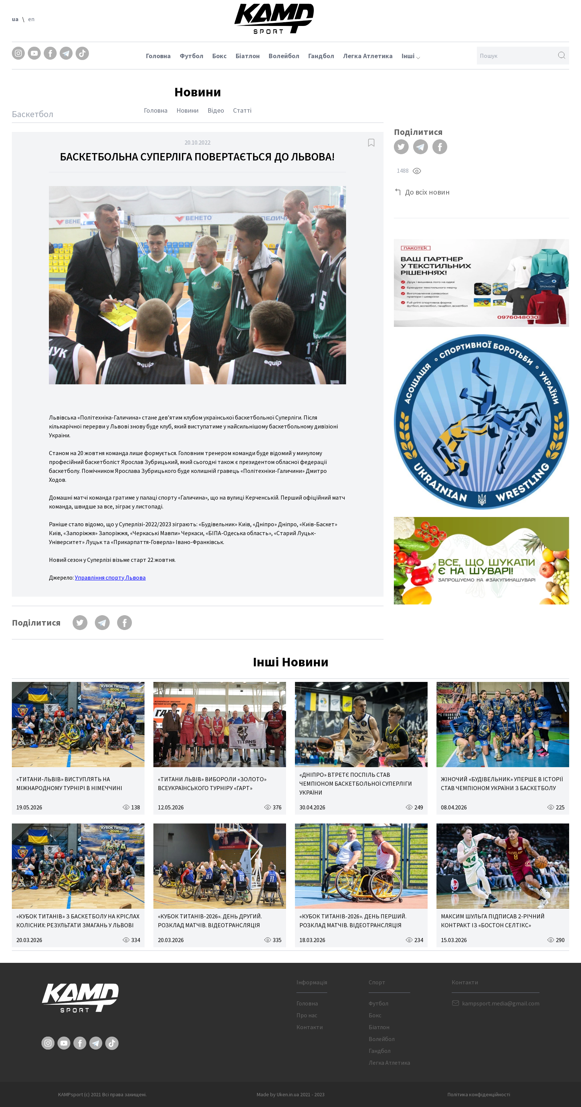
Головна (158, 56)
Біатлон (248, 56)
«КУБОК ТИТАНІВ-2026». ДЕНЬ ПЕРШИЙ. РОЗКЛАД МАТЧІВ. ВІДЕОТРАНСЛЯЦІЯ (352, 920)
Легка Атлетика (368, 56)
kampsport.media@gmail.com (501, 1003)
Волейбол (284, 56)
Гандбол (321, 56)
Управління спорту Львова (110, 577)
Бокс (219, 56)
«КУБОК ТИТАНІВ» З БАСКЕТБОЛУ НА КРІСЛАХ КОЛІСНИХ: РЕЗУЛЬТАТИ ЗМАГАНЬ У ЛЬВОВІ (77, 920)
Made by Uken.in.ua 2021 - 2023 (291, 1094)
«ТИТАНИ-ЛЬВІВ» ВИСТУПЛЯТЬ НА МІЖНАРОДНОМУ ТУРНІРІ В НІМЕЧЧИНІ (69, 783)
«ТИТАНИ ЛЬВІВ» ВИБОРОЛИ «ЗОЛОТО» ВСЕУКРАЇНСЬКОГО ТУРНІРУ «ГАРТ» (212, 783)
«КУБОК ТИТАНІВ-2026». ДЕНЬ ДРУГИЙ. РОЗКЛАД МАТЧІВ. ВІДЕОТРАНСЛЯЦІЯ (210, 920)
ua (15, 19)
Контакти (309, 1027)
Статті (242, 110)
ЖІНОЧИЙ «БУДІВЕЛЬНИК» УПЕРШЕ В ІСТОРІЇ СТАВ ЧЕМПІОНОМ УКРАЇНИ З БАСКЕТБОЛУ (502, 783)
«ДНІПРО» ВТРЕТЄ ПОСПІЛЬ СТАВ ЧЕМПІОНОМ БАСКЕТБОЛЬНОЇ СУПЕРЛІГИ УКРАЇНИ (355, 783)
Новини (187, 110)
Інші (411, 56)
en (31, 19)
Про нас (306, 1015)
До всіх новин (427, 191)
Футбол (191, 56)
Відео (216, 110)
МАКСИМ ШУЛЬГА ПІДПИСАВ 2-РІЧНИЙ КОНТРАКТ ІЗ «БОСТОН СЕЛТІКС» (493, 920)
